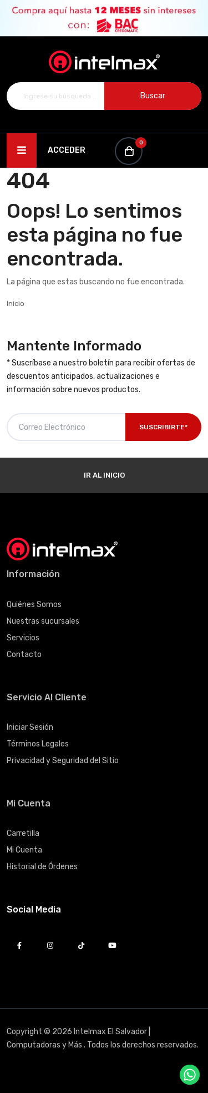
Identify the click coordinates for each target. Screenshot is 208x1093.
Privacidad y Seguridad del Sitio (63, 760)
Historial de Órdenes (42, 866)
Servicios (23, 638)
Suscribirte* (163, 427)
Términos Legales (38, 744)
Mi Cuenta (24, 850)
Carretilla (23, 833)
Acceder (66, 150)
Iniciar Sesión (30, 727)
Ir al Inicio (104, 475)
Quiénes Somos (34, 604)
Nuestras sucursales (43, 621)
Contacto (24, 654)
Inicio (15, 303)
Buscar (152, 96)
